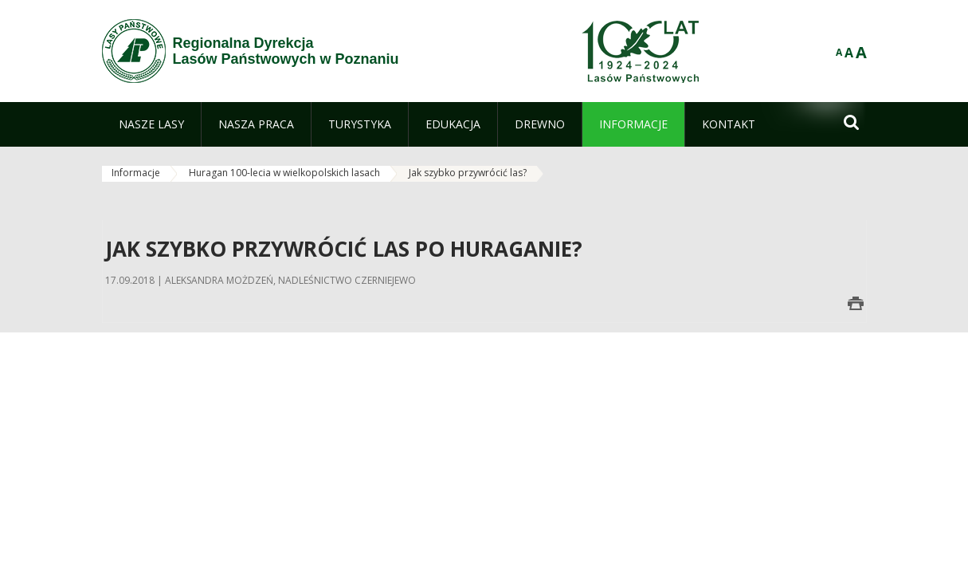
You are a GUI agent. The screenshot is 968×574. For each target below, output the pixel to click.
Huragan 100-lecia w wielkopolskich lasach (284, 172)
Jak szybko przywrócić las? (468, 172)
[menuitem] (151, 124)
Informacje (136, 172)
